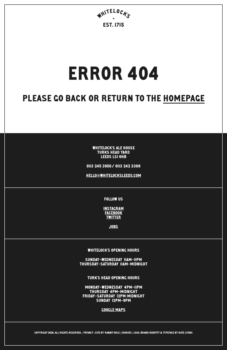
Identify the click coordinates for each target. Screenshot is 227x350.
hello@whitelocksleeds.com (113, 175)
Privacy (88, 333)
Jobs (113, 227)
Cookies (126, 333)
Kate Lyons (185, 333)
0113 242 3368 (127, 166)
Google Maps (113, 310)
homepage (184, 99)
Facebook (113, 213)
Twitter (113, 217)
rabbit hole (112, 333)
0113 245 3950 (99, 166)
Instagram (113, 208)
